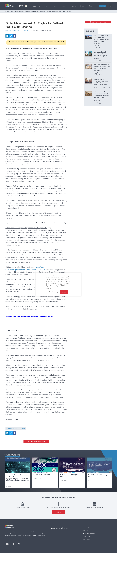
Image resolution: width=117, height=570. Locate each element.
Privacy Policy (86, 553)
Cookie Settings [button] (53, 292)
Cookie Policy (86, 556)
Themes (23, 437)
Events (82, 28)
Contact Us (86, 544)
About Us (85, 547)
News (55, 28)
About (91, 28)
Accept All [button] (64, 292)
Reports (73, 28)
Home (12, 34)
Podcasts (64, 28)
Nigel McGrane (47, 61)
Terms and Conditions (89, 550)
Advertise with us (59, 545)
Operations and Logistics (22, 34)
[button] (110, 28)
